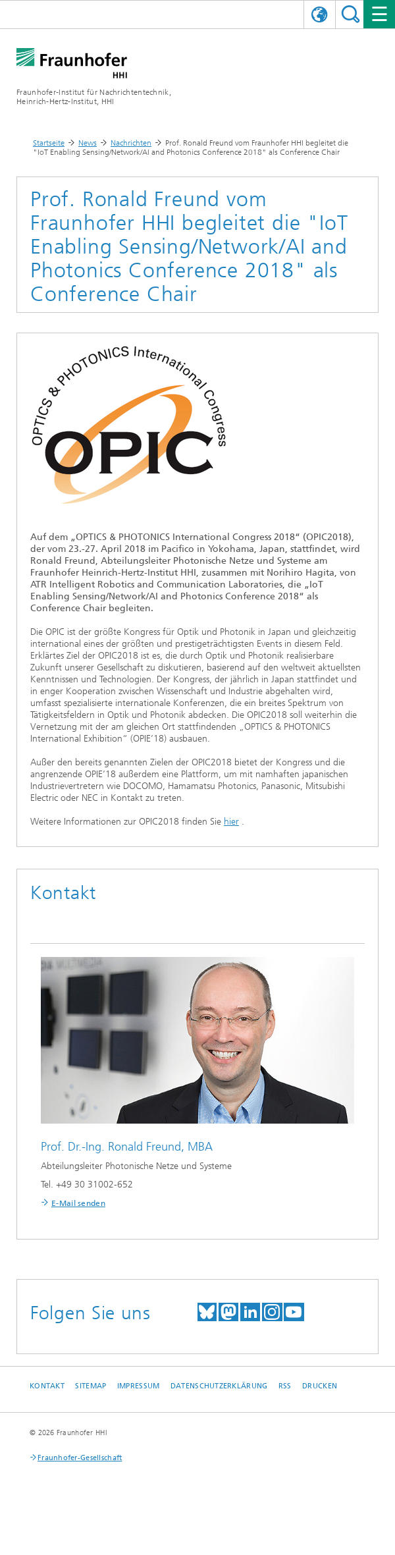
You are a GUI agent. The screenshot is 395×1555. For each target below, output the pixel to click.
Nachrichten (131, 143)
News (87, 143)
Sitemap (90, 1386)
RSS (285, 1386)
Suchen (350, 14)
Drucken (319, 1386)
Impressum (138, 1386)
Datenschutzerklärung (219, 1386)
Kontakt (47, 1386)
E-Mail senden (78, 1203)
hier (231, 821)
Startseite (49, 143)
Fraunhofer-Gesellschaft (80, 1458)
